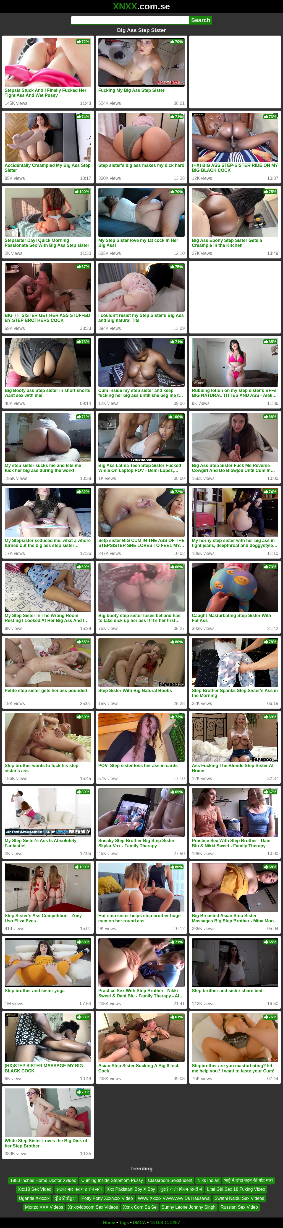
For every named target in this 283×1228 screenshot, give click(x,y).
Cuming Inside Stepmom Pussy (112, 1180)
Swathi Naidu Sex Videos (239, 1198)
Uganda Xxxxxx (34, 1198)
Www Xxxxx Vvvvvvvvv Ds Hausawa (174, 1198)
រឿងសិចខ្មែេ (65, 1198)
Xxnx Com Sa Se (140, 1207)
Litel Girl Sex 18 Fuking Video (236, 1189)
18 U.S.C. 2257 (165, 1222)
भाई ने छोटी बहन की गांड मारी (248, 1180)
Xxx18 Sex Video (34, 1189)
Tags (124, 1222)
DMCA (139, 1222)
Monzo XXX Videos (44, 1207)
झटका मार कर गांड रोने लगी (79, 1189)
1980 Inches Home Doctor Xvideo (43, 1180)
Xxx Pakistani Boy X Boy (131, 1189)
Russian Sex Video (239, 1207)
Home (109, 1222)
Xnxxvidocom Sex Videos (93, 1207)
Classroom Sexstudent (170, 1180)
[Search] (130, 20)
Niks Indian (208, 1180)
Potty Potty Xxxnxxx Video (107, 1198)
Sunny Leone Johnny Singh (189, 1207)
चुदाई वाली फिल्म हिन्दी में (181, 1189)
